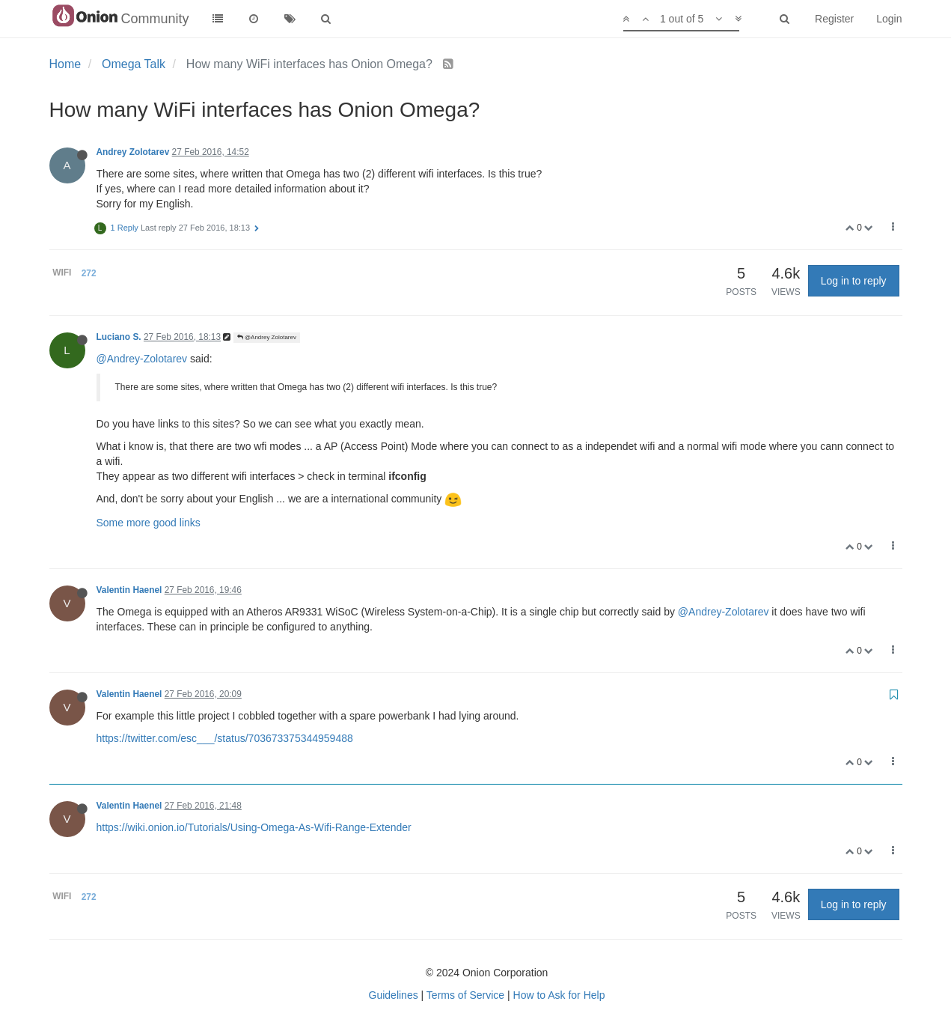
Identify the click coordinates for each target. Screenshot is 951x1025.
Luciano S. (119, 337)
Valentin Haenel (129, 590)
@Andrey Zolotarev (266, 337)
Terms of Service (465, 995)
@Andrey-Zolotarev (142, 359)
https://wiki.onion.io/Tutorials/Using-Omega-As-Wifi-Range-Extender (254, 827)
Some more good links (149, 523)
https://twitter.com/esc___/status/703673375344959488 (225, 738)
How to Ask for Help (559, 995)
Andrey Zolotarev (133, 152)
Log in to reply (854, 281)
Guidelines (393, 995)
